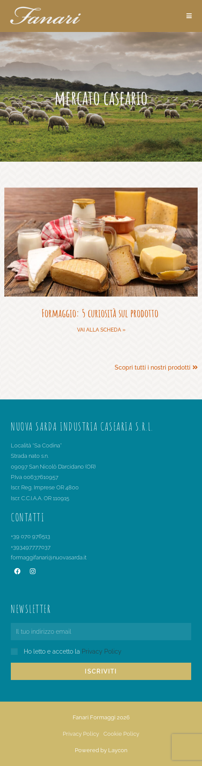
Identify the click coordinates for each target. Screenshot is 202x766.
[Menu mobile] (189, 16)
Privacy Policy (102, 651)
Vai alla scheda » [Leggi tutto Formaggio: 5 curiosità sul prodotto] (101, 330)
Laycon (118, 750)
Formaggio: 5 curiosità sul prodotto (101, 313)
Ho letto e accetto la (73, 651)
